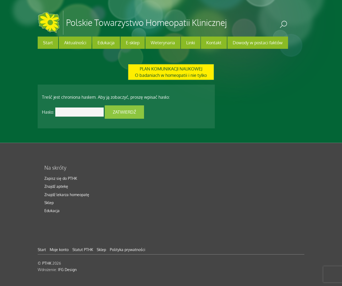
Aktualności (75, 42)
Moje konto (59, 249)
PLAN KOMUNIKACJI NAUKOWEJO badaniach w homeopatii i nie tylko (171, 72)
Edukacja (106, 42)
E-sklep (132, 42)
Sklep (49, 202)
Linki (190, 42)
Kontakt (213, 42)
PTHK (46, 263)
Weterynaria (163, 42)
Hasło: (73, 112)
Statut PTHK (82, 249)
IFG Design (67, 269)
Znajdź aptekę (56, 186)
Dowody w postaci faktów (258, 42)
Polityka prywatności (127, 249)
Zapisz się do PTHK (60, 178)
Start (48, 42)
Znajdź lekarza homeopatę (66, 194)
